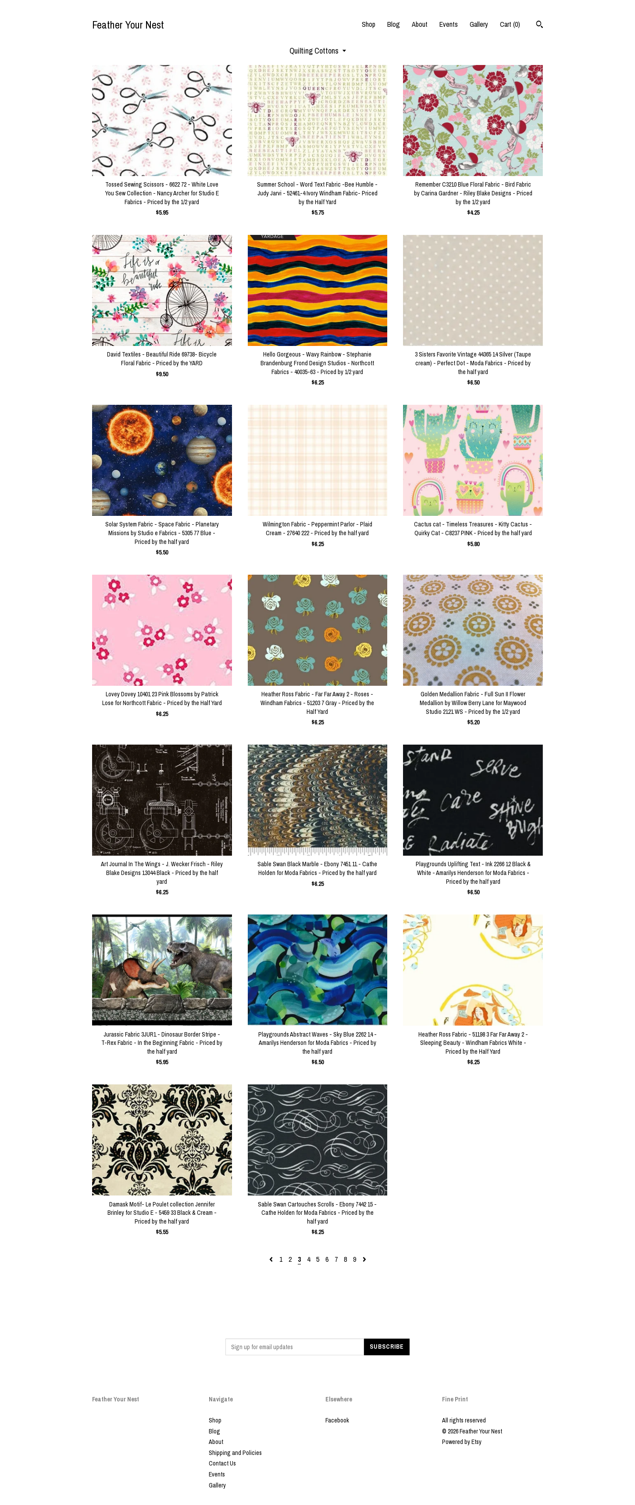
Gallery (479, 24)
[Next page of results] (364, 1259)
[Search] (539, 25)
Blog (393, 24)
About (420, 24)
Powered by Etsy (462, 1442)
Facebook (337, 1420)
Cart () (510, 24)
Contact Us (222, 1463)
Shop (368, 24)
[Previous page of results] (272, 1259)
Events (448, 24)
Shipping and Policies (235, 1453)
